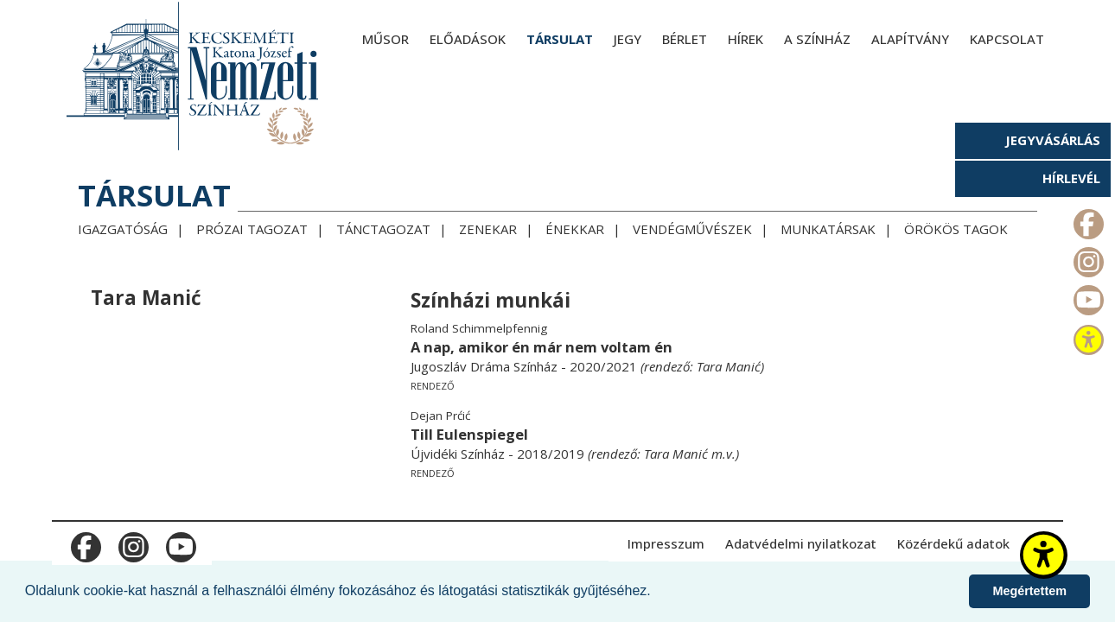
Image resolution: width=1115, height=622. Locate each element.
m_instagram (1087, 258)
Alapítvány (910, 39)
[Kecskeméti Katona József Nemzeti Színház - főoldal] (194, 75)
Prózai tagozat (252, 229)
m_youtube (1087, 296)
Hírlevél (1071, 178)
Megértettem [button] (1029, 591)
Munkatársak (828, 229)
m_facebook (1087, 220)
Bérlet (684, 39)
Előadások (468, 39)
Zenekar (488, 229)
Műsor (385, 39)
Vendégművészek (692, 229)
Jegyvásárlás (1052, 140)
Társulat (559, 39)
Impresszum (666, 543)
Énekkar (574, 229)
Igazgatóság (123, 229)
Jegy (627, 39)
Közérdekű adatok (953, 543)
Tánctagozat (383, 229)
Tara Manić (729, 366)
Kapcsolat (1007, 39)
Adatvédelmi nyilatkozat (800, 543)
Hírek (745, 39)
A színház (817, 39)
